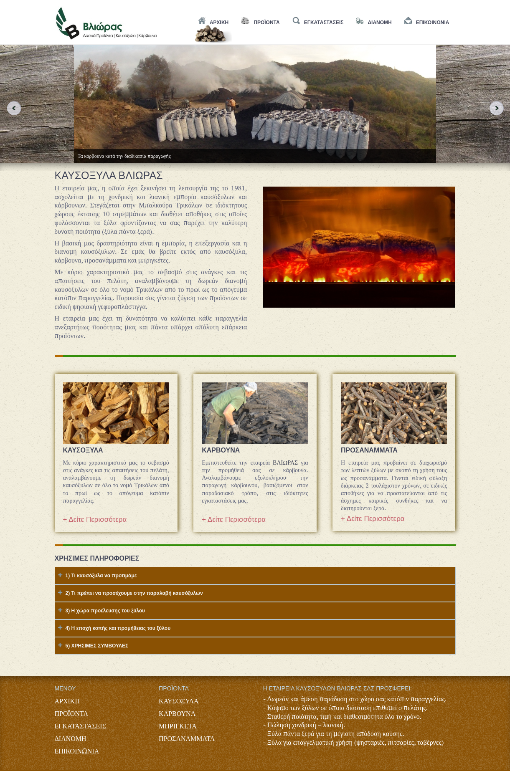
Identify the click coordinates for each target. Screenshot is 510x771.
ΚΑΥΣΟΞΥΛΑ (178, 700)
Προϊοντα (260, 22)
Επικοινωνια (426, 22)
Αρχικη (213, 22)
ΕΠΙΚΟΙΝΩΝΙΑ (77, 751)
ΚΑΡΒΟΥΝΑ (177, 713)
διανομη (373, 22)
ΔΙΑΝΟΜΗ (70, 738)
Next (499, 108)
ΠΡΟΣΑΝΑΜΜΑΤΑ (187, 738)
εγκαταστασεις (318, 22)
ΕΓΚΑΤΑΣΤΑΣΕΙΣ (81, 726)
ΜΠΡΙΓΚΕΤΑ (178, 726)
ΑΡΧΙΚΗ (67, 700)
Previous (11, 108)
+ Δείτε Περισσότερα (95, 519)
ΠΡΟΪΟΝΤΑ (72, 713)
